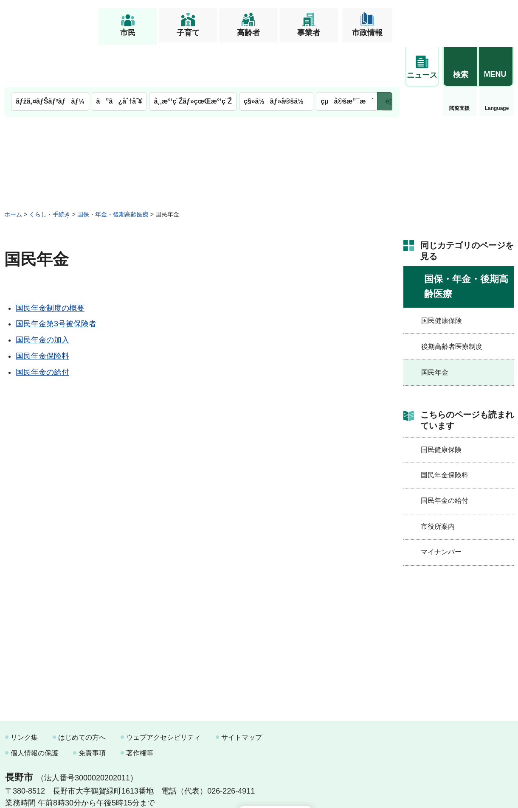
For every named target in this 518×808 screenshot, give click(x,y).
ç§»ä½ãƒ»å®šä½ (276, 58)
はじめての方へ (82, 694)
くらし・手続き (49, 171)
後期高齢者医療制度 (451, 303)
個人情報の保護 (34, 709)
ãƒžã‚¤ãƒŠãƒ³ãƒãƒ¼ (50, 58)
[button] (460, 20)
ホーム (13, 171)
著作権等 (139, 709)
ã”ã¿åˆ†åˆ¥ (119, 58)
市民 (127, 32)
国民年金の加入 (42, 297)
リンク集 (24, 694)
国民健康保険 (441, 277)
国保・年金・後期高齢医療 (113, 171)
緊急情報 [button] (497, 64)
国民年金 (434, 329)
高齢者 (248, 32)
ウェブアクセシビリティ (163, 694)
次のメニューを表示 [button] (384, 58)
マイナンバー (441, 509)
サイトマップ (241, 694)
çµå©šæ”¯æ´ (347, 58)
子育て (188, 32)
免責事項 (92, 709)
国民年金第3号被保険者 (56, 281)
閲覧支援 (422, 65)
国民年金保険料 (42, 313)
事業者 (308, 32)
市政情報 (367, 32)
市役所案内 (438, 483)
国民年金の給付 (42, 329)
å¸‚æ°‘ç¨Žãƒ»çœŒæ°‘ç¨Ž (193, 58)
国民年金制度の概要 (50, 265)
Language (460, 65)
